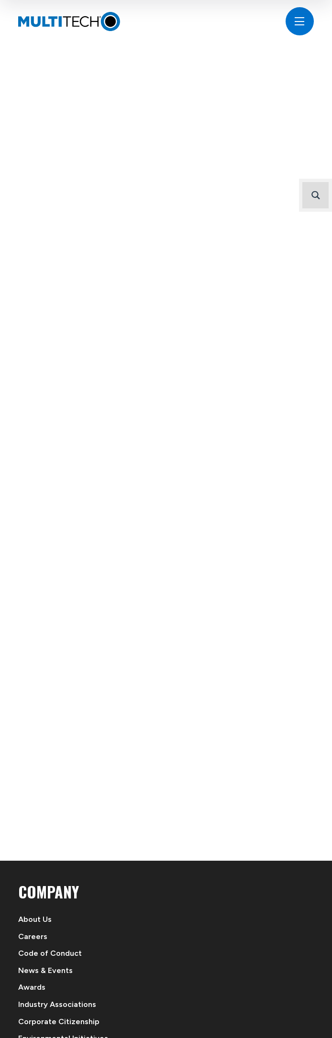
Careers (32, 936)
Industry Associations (57, 1004)
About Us (35, 919)
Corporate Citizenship (59, 1021)
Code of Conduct (50, 953)
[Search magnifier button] (315, 195)
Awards (31, 987)
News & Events (45, 970)
